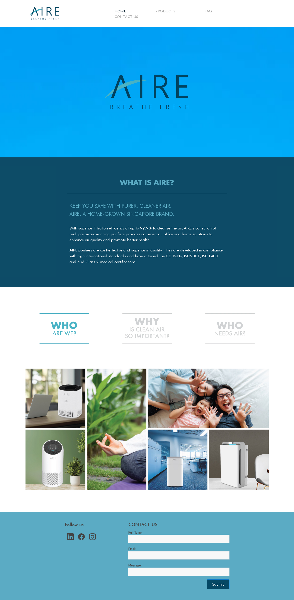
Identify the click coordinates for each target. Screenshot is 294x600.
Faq (208, 11)
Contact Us (126, 16)
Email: (132, 549)
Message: (135, 565)
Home (120, 11)
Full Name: (135, 532)
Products (165, 11)
